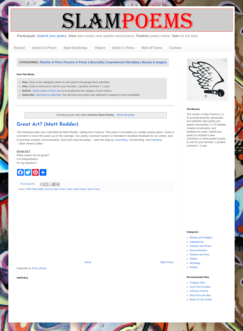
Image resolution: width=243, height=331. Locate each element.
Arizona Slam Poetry (55, 189)
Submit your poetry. (52, 36)
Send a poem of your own (47, 90)
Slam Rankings (75, 48)
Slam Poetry (94, 189)
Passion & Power (75, 62)
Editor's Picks (123, 48)
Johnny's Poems (199, 291)
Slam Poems (80, 189)
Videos (99, 48)
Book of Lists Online (201, 299)
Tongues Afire (197, 282)
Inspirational (115, 62)
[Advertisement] (95, 226)
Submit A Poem (44, 48)
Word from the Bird (200, 295)
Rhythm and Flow (199, 254)
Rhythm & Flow (50, 62)
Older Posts (166, 262)
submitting (121, 139)
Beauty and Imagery (201, 237)
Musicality (97, 62)
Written (194, 267)
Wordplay (133, 62)
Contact (175, 48)
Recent (19, 48)
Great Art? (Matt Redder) (47, 124)
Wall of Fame (151, 48)
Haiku (70, 189)
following (156, 139)
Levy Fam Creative (200, 286)
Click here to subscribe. (49, 94)
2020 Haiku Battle (35, 189)
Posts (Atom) (39, 268)
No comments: (28, 184)
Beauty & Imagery (154, 62)
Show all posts (125, 114)
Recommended (198, 250)
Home (87, 262)
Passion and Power (200, 246)
